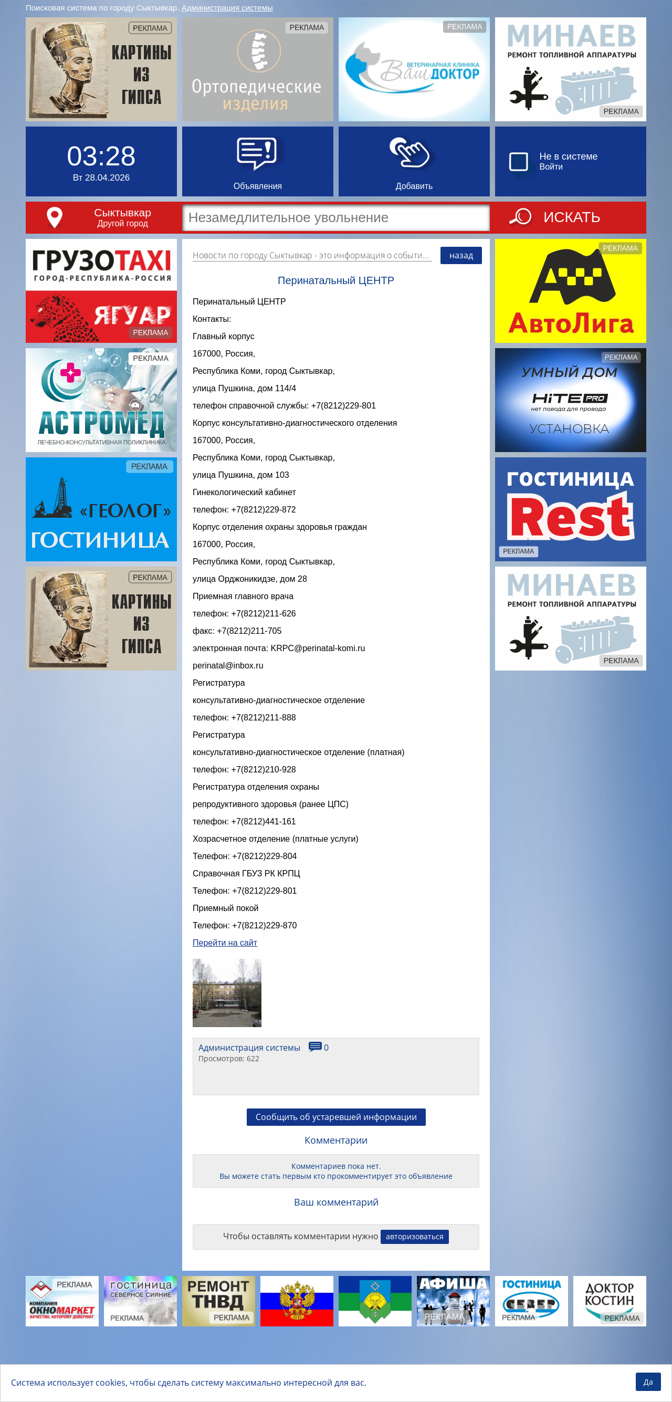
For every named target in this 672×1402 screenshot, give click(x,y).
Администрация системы (227, 8)
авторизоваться (415, 1296)
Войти (551, 166)
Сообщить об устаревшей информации (336, 1177)
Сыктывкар (122, 212)
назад (461, 255)
